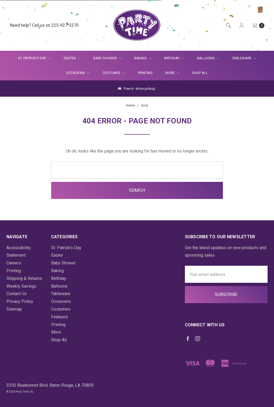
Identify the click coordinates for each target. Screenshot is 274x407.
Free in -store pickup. (137, 89)
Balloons (208, 58)
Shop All (200, 73)
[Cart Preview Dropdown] (258, 25)
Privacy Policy (19, 301)
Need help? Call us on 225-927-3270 (44, 25)
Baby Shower (107, 58)
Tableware (244, 58)
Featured (59, 316)
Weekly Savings (21, 286)
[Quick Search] (228, 25)
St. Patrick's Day (34, 58)
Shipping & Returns (24, 278)
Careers (13, 262)
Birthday (174, 58)
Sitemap (14, 309)
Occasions (78, 73)
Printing (145, 73)
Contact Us (16, 293)
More (169, 73)
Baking (142, 58)
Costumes (113, 73)
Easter (72, 58)
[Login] (241, 25)
